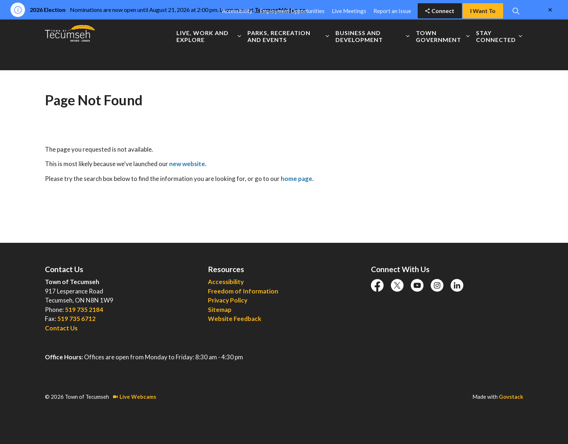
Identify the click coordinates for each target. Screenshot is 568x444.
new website (187, 164)
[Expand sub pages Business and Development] (407, 57)
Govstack (511, 396)
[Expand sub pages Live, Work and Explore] (239, 57)
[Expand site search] (516, 32)
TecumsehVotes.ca (280, 9)
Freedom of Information (243, 291)
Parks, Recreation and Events (278, 57)
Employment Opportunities (292, 32)
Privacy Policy (227, 300)
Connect (440, 32)
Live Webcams (134, 396)
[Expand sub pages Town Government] (468, 57)
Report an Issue (392, 32)
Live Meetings (349, 32)
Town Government (438, 57)
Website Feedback (234, 318)
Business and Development (359, 57)
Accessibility (237, 32)
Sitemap (219, 309)
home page (296, 178)
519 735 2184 (84, 309)
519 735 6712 (76, 318)
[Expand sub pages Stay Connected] (520, 57)
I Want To (483, 32)
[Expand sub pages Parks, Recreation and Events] (327, 57)
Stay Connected (496, 57)
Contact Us (61, 328)
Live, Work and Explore (202, 57)
